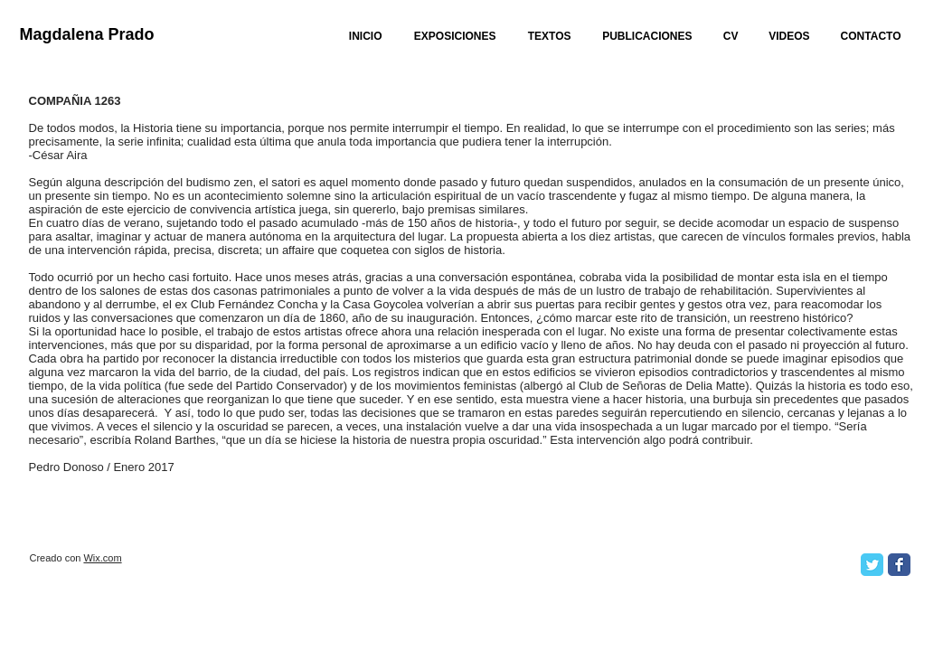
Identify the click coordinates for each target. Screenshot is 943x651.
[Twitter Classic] (872, 564)
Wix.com (102, 557)
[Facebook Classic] (899, 564)
